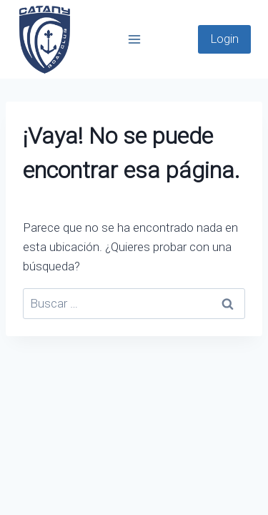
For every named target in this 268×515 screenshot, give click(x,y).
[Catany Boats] (44, 39)
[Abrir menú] (134, 39)
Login (224, 38)
